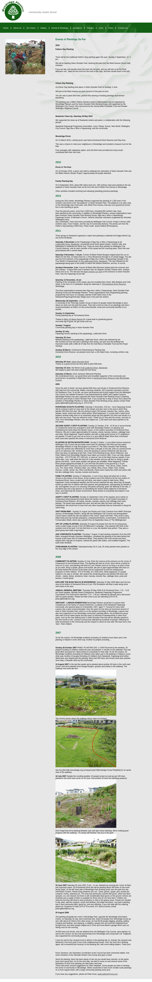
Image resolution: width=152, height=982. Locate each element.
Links (101, 28)
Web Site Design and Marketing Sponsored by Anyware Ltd (24, 980)
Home (6, 28)
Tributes (90, 28)
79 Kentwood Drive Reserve (114, 284)
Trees (110, 28)
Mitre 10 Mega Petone (73, 319)
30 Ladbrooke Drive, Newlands (94, 261)
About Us (17, 28)
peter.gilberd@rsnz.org (107, 974)
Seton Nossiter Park (80, 362)
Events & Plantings (60, 28)
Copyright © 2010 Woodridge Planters (135, 980)
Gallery (43, 28)
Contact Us (123, 28)
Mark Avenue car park (93, 272)
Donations (77, 28)
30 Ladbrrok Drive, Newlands (94, 368)
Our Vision (30, 28)
